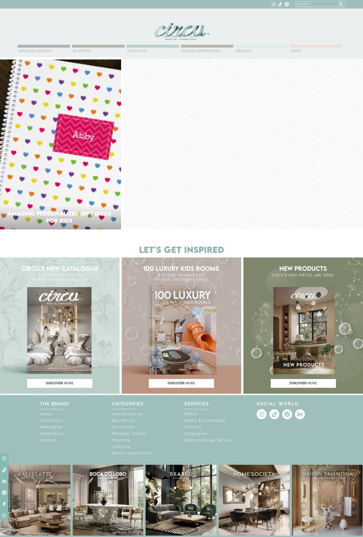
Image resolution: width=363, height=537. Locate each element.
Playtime (82, 51)
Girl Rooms (123, 427)
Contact (48, 440)
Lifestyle (137, 51)
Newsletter (51, 427)
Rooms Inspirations (132, 453)
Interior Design (34, 51)
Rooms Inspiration (201, 51)
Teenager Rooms (129, 434)
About (46, 414)
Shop (296, 51)
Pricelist (193, 427)
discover (59, 383)
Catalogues (196, 434)
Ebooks (244, 51)
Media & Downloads (205, 421)
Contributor (52, 421)
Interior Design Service (208, 440)
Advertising (52, 434)
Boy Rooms (123, 421)
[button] (12, 332)
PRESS (190, 414)
